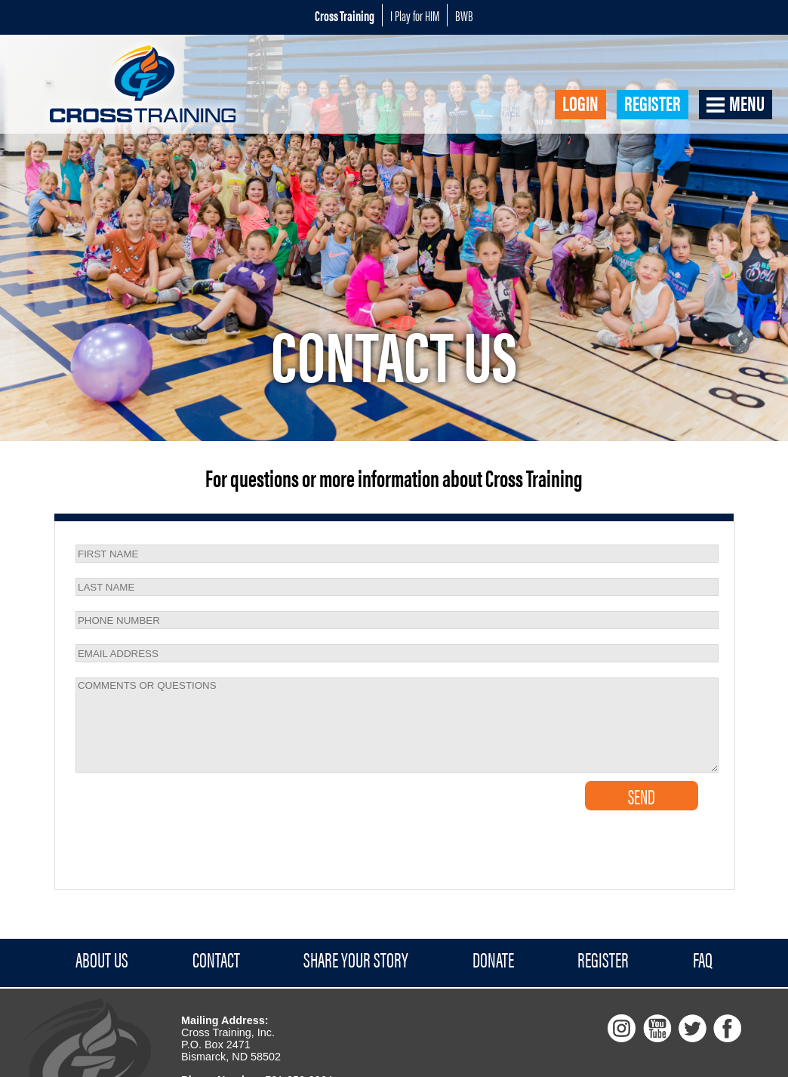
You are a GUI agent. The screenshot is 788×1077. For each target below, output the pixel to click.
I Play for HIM (414, 15)
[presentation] (161, 803)
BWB (464, 15)
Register (652, 103)
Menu (747, 103)
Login (580, 103)
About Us (101, 960)
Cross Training (344, 15)
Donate (493, 960)
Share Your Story (355, 960)
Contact (216, 960)
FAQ (703, 960)
